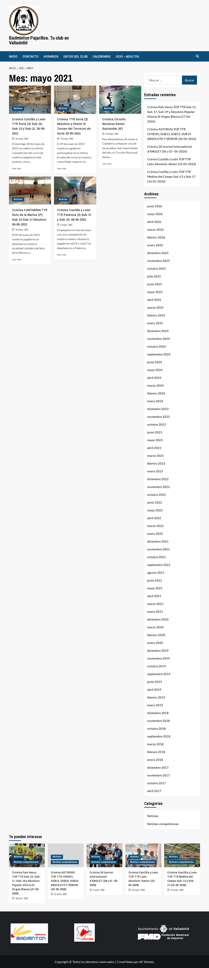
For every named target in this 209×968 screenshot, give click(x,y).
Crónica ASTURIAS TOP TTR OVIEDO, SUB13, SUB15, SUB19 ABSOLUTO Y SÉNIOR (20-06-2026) (171, 133)
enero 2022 (155, 533)
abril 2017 (154, 790)
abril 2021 (154, 596)
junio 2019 (154, 681)
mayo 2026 (155, 214)
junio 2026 (154, 206)
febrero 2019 (156, 697)
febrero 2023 (156, 463)
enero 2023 (155, 471)
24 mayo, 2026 (138, 889)
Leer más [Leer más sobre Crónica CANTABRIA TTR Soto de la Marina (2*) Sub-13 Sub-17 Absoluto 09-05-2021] (16, 258)
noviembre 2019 (158, 658)
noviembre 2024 (158, 338)
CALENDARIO (102, 56)
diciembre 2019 (158, 650)
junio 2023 (154, 432)
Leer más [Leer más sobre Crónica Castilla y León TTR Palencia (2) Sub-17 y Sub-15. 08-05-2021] (61, 254)
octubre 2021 (156, 557)
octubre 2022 (156, 494)
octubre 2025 (156, 268)
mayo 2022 (155, 510)
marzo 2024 (155, 385)
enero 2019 (155, 705)
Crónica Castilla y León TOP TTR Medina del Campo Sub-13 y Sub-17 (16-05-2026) (171, 176)
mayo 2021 (155, 588)
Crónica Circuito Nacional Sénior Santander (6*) (114, 123)
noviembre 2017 (158, 775)
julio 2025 (154, 276)
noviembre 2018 (158, 720)
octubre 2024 (156, 346)
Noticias (152, 815)
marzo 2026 (155, 229)
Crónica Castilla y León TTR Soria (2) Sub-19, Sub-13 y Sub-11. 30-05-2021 (28, 125)
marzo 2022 (155, 525)
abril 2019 (154, 689)
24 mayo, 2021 (112, 133)
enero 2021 (155, 611)
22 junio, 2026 (60, 894)
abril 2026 (154, 221)
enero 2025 (155, 323)
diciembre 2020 (158, 619)
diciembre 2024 (158, 330)
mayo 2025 (155, 291)
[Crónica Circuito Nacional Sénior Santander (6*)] (120, 99)
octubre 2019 (156, 666)
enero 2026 (155, 245)
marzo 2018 (155, 744)
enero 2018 (155, 759)
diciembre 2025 (158, 252)
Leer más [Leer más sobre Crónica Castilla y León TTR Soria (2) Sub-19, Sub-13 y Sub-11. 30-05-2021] (16, 168)
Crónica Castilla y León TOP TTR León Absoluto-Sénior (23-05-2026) (171, 161)
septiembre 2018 (158, 736)
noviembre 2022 (158, 486)
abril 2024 (154, 377)
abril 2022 (154, 518)
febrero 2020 (156, 635)
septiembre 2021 (158, 564)
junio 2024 (154, 362)
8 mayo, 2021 (66, 224)
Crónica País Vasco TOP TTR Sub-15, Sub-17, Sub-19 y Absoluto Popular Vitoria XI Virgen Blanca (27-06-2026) (171, 114)
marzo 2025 (155, 307)
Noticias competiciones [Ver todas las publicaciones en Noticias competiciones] (26, 861)
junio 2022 (154, 502)
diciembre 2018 (158, 713)
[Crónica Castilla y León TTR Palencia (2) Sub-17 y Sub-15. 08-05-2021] (75, 190)
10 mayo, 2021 (21, 229)
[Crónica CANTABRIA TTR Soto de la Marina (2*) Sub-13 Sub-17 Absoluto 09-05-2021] (30, 190)
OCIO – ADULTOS (127, 56)
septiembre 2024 (158, 354)
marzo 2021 (155, 603)
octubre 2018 (156, 728)
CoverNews (125, 961)
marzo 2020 (155, 627)
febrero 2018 (156, 751)
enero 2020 (155, 642)
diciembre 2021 (158, 541)
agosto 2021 (155, 572)
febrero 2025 (156, 315)
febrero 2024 (156, 393)
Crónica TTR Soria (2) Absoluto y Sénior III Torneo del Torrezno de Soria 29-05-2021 (74, 125)
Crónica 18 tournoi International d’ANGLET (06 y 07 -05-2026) (169, 149)
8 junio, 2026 (98, 889)
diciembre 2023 (158, 408)
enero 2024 (155, 401)
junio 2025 (154, 284)
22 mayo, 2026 (177, 889)
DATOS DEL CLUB (75, 56)
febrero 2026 (156, 237)
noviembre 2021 (158, 549)
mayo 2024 (155, 369)
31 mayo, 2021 (21, 138)
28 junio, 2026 (21, 898)
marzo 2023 (155, 455)
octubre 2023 (156, 424)
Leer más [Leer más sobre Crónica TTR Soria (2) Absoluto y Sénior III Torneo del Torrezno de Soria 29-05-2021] (61, 168)
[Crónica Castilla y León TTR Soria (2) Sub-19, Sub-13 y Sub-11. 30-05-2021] (30, 99)
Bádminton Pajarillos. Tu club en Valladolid (38, 40)
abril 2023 (154, 447)
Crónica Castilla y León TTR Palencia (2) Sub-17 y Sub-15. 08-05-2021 (74, 214)
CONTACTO (31, 56)
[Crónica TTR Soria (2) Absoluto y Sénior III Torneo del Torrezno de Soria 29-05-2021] (75, 99)
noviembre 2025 (158, 260)
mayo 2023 (155, 440)
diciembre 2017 (158, 767)
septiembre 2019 (158, 674)
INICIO (13, 56)
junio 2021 (154, 580)
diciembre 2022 (158, 479)
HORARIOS (51, 56)
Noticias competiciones (163, 823)
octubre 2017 (156, 783)
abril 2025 (154, 299)
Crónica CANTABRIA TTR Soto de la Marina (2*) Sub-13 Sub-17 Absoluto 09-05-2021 (29, 216)
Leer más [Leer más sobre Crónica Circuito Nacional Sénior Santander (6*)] (106, 163)
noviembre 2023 (158, 416)
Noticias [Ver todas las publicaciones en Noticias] (18, 108)
